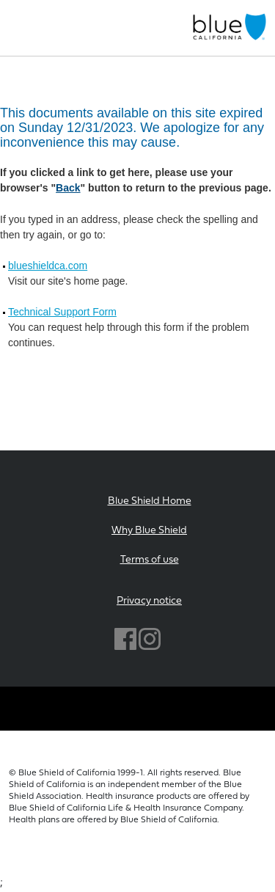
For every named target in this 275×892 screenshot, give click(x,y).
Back (68, 188)
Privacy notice (149, 601)
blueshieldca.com (47, 265)
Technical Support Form (62, 312)
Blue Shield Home (149, 501)
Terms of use (149, 560)
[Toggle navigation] (17, 28)
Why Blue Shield (149, 530)
